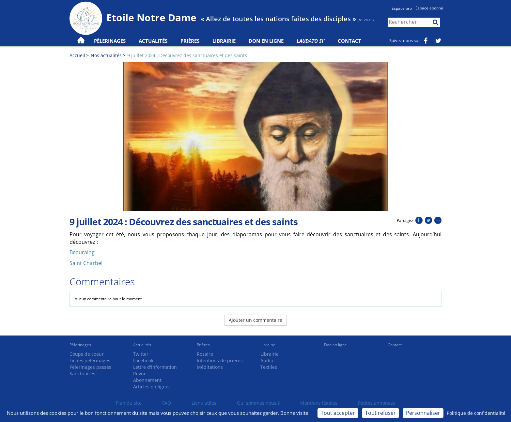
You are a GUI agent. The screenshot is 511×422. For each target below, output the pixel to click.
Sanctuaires (82, 373)
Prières (189, 41)
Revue (140, 373)
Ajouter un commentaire (255, 320)
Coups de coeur (87, 354)
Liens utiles (204, 403)
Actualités (142, 345)
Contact (349, 41)
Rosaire (205, 354)
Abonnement (147, 380)
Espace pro (402, 8)
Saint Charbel (86, 263)
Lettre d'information (155, 367)
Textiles (268, 367)
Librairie (224, 41)
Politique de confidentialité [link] (476, 413)
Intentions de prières (220, 360)
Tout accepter (338, 412)
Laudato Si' (311, 41)
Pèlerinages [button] (110, 41)
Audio (266, 360)
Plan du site (129, 403)
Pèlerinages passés (90, 367)
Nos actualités (106, 55)
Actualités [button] (153, 41)
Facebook (143, 360)
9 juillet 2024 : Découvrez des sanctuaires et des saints (187, 55)
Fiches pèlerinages (90, 360)
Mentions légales (318, 403)
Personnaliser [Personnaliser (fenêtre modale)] (423, 412)
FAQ (166, 403)
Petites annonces (376, 403)
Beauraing (82, 252)
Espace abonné (429, 8)
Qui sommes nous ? (258, 403)
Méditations (210, 367)
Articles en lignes (152, 386)
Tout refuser (380, 412)
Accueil (77, 55)
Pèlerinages (80, 345)
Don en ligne (266, 41)
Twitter (140, 354)
